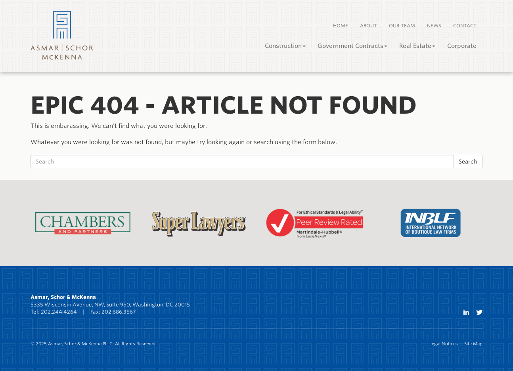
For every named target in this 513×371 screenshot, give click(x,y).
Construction (285, 45)
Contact (465, 26)
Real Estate (417, 45)
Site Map (473, 343)
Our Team (402, 26)
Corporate (462, 45)
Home (340, 26)
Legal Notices (443, 343)
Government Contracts (352, 45)
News (434, 26)
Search (468, 161)
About (368, 26)
